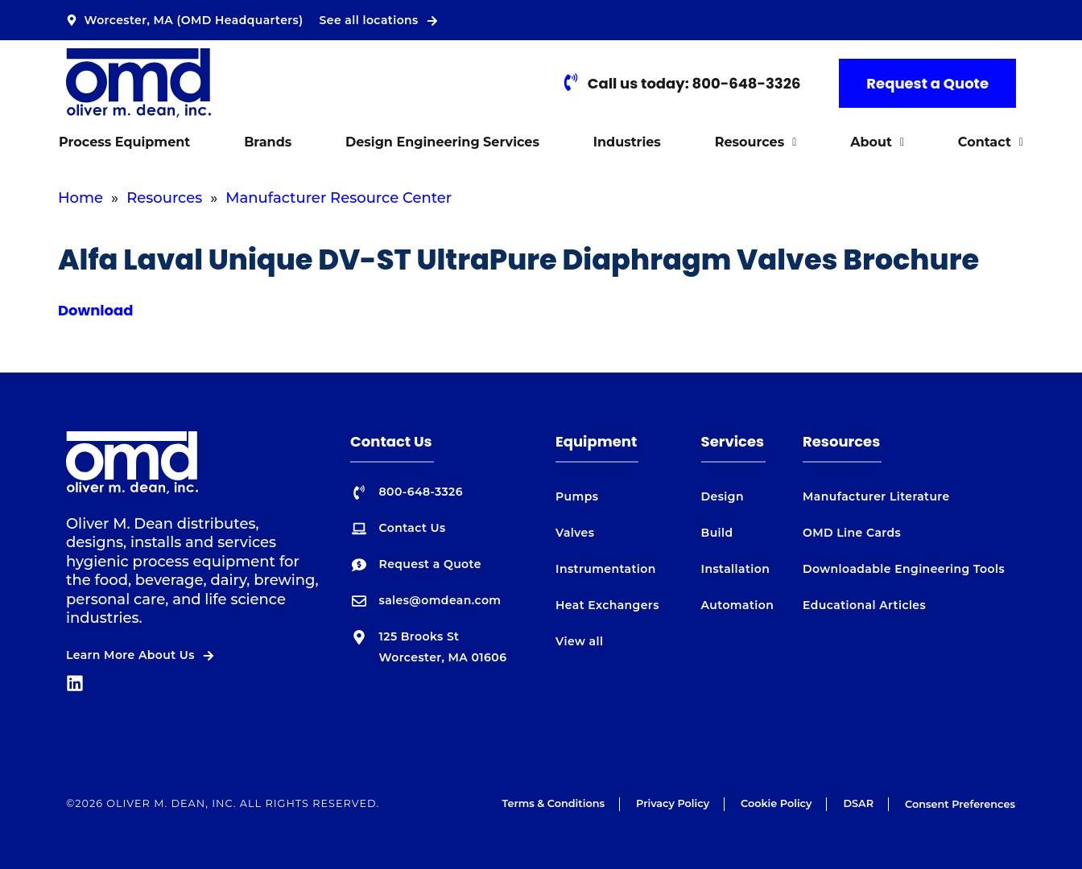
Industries (627, 142)
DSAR (858, 803)
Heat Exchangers (607, 605)
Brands (267, 142)
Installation (735, 569)
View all (579, 641)
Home (80, 198)
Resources (756, 142)
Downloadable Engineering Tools (904, 569)
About (877, 142)
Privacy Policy (672, 803)
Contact (990, 142)
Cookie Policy (776, 803)
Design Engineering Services (442, 142)
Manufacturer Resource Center (338, 198)
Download (96, 310)
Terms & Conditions (553, 803)
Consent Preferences (960, 804)
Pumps (576, 496)
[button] (755, 142)
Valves (574, 532)
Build (717, 532)
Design (722, 496)
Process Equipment (124, 142)
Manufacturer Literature (876, 496)
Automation (737, 605)
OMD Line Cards (852, 532)
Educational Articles (864, 605)
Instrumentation (605, 569)
